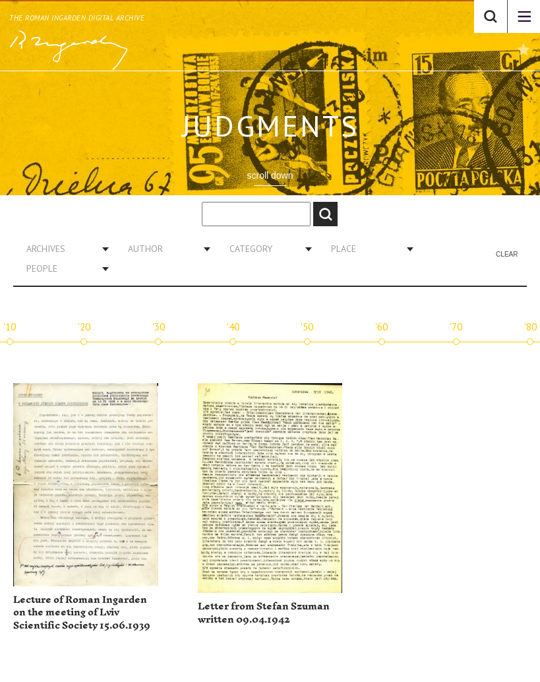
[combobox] (62, 248)
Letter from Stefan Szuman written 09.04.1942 (264, 613)
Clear (507, 254)
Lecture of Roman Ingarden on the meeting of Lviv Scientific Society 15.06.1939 (81, 612)
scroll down (270, 175)
